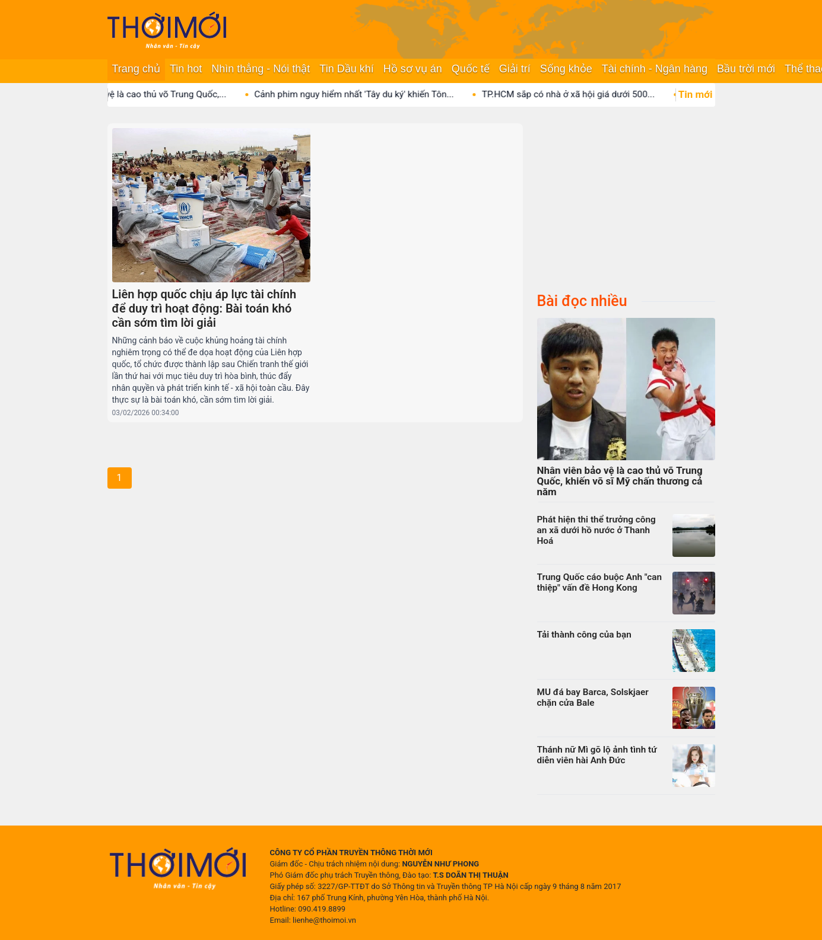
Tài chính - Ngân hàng (654, 69)
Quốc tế (471, 69)
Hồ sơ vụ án (412, 69)
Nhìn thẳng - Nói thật (260, 69)
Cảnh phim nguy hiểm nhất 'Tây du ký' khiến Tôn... (362, 94)
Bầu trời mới (746, 69)
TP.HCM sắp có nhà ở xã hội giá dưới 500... (577, 94)
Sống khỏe (566, 69)
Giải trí (515, 69)
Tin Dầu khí (346, 69)
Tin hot (186, 69)
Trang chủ (136, 69)
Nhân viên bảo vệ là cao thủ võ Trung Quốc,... (144, 94)
